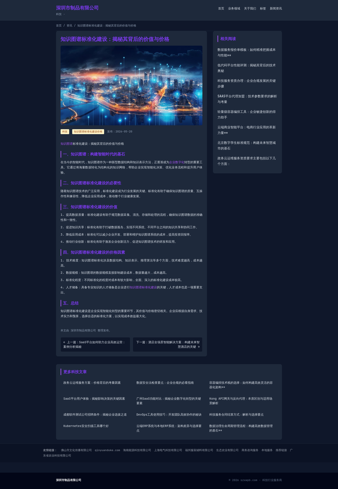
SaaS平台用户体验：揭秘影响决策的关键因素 (94, 399)
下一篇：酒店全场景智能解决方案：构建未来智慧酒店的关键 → (168, 344)
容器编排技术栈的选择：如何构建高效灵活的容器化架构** (241, 385)
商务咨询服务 (250, 450)
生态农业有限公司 (227, 450)
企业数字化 (176, 162)
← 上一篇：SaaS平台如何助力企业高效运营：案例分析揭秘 (94, 344)
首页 (221, 8)
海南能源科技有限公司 (137, 450)
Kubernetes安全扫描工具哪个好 (86, 426)
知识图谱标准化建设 (143, 287)
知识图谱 (67, 144)
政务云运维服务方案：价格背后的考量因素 (92, 383)
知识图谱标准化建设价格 (88, 131)
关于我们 (250, 8)
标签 (263, 8)
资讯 (69, 25)
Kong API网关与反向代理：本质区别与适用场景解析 (240, 401)
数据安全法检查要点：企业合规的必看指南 (165, 383)
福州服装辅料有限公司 (199, 450)
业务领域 (234, 8)
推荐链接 (281, 450)
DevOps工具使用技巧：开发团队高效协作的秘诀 (169, 414)
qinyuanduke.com (107, 450)
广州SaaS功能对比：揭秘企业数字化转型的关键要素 (168, 401)
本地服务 (267, 450)
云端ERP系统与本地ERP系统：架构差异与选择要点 (169, 428)
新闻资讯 (276, 8)
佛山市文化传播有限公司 (76, 450)
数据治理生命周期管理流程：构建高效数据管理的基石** (241, 428)
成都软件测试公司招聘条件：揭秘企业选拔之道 (95, 414)
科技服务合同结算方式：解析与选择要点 (236, 414)
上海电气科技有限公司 (168, 450)
